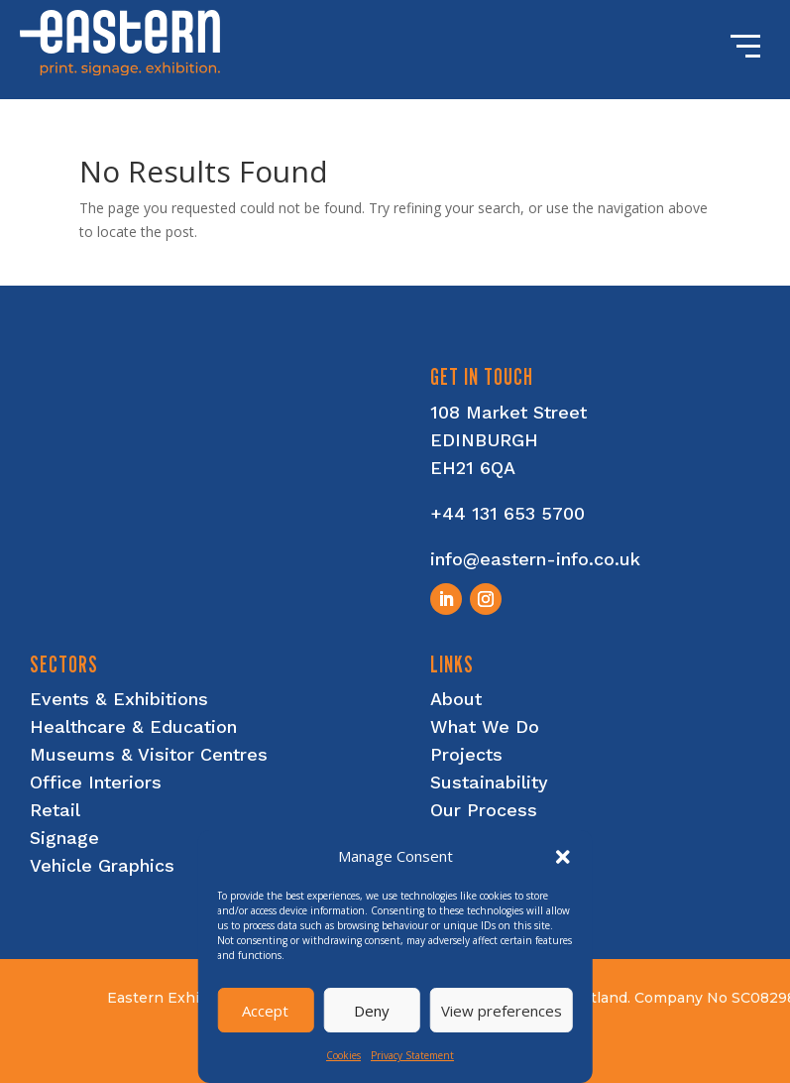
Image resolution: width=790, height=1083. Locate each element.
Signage (64, 837)
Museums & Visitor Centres (149, 754)
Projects (466, 754)
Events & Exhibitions (119, 698)
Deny (372, 1011)
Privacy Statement (412, 1055)
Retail (55, 809)
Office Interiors (96, 782)
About (456, 698)
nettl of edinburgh (669, 1064)
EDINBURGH (484, 439)
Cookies (343, 1055)
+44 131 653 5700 (507, 513)
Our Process (483, 809)
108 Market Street (508, 412)
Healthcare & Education (133, 726)
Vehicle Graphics (102, 865)
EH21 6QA (472, 467)
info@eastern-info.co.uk (535, 558)
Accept (265, 1011)
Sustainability (489, 782)
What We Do (484, 726)
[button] (563, 857)
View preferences (501, 1011)
